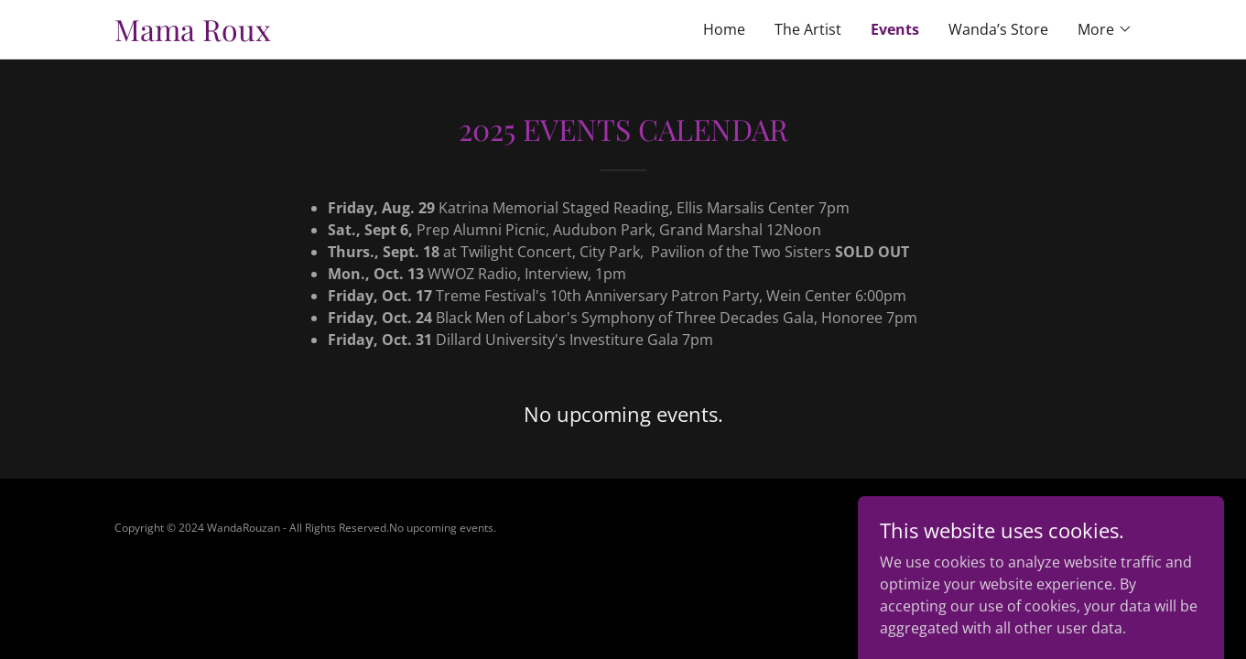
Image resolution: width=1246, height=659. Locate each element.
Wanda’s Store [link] (998, 29)
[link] (368, 36)
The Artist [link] (808, 29)
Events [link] (895, 29)
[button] (1105, 29)
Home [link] (724, 29)
